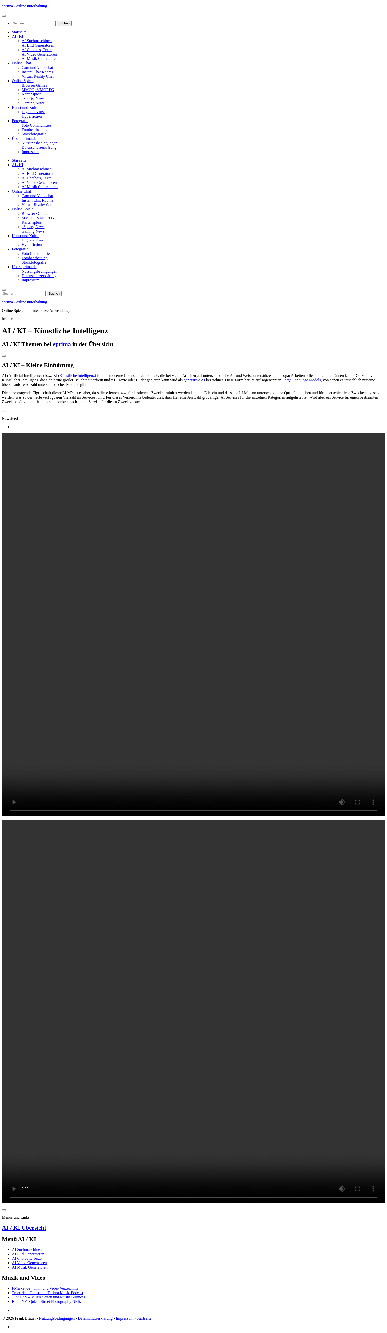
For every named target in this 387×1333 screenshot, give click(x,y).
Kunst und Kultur (25, 107)
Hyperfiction (32, 116)
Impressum (30, 152)
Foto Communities (36, 125)
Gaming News (33, 103)
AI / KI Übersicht (24, 1227)
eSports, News (33, 98)
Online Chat (21, 63)
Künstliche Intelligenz (77, 375)
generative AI (194, 380)
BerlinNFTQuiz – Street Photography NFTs (46, 1301)
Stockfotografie (34, 134)
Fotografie (20, 121)
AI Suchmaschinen (37, 41)
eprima (62, 344)
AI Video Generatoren (39, 54)
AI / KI (17, 36)
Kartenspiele (32, 94)
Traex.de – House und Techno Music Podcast (47, 1293)
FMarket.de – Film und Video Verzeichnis (45, 1288)
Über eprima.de (24, 138)
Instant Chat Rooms (37, 72)
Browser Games (34, 85)
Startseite (19, 32)
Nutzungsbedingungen (39, 143)
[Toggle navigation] (4, 356)
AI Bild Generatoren (38, 45)
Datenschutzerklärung (39, 147)
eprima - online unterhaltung (24, 6)
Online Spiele (23, 81)
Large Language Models (301, 380)
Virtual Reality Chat (38, 76)
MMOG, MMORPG (38, 90)
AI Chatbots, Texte (37, 50)
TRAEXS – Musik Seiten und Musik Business (48, 1297)
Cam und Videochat (37, 67)
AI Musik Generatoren (40, 58)
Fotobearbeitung (35, 130)
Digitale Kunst (33, 112)
